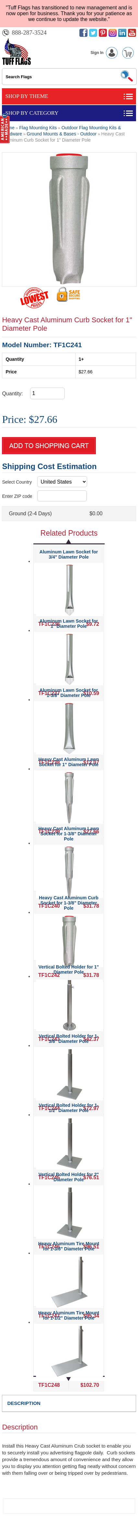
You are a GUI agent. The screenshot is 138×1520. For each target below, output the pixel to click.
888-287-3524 (29, 32)
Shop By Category (31, 113)
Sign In (105, 52)
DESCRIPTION (23, 1403)
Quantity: (12, 393)
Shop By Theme (26, 96)
